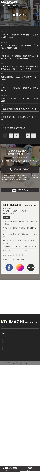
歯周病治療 (6, 403)
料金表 (4, 427)
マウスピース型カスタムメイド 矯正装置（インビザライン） (13, 351)
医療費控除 (6, 430)
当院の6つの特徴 (9, 371)
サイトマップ (7, 454)
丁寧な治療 (6, 379)
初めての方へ (7, 340)
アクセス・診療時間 (9, 442)
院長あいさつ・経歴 (10, 435)
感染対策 (5, 391)
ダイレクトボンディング (11, 358)
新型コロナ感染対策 (9, 394)
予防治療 (5, 406)
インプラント (7, 412)
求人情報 (5, 445)
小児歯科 (5, 418)
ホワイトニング (8, 355)
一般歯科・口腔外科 (9, 415)
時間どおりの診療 (8, 382)
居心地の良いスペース (10, 385)
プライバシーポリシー (10, 451)
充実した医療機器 (8, 388)
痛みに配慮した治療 (9, 375)
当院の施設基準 (8, 367)
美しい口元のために (10, 345)
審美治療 (5, 409)
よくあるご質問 (8, 421)
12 (28, 144)
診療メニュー (7, 398)
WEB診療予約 (7, 448)
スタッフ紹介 (7, 439)
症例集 (4, 424)
